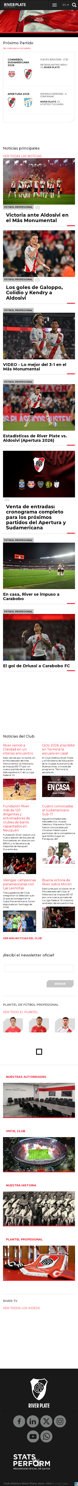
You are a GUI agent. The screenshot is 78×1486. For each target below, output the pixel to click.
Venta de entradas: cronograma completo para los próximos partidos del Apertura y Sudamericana (36, 517)
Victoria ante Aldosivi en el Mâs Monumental (37, 217)
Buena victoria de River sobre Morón (57, 882)
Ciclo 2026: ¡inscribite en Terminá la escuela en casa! (58, 749)
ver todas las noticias (22, 156)
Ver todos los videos (21, 1308)
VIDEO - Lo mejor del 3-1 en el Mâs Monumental (34, 366)
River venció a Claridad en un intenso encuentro (18, 749)
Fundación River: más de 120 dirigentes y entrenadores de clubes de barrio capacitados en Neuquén (16, 818)
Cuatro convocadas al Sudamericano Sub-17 (57, 810)
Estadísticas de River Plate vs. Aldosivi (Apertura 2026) (35, 438)
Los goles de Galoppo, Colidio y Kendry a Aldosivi (34, 293)
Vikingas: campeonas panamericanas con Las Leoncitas (19, 884)
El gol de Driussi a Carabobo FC (36, 666)
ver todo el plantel (20, 1012)
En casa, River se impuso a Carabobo (31, 596)
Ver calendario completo (17, 48)
